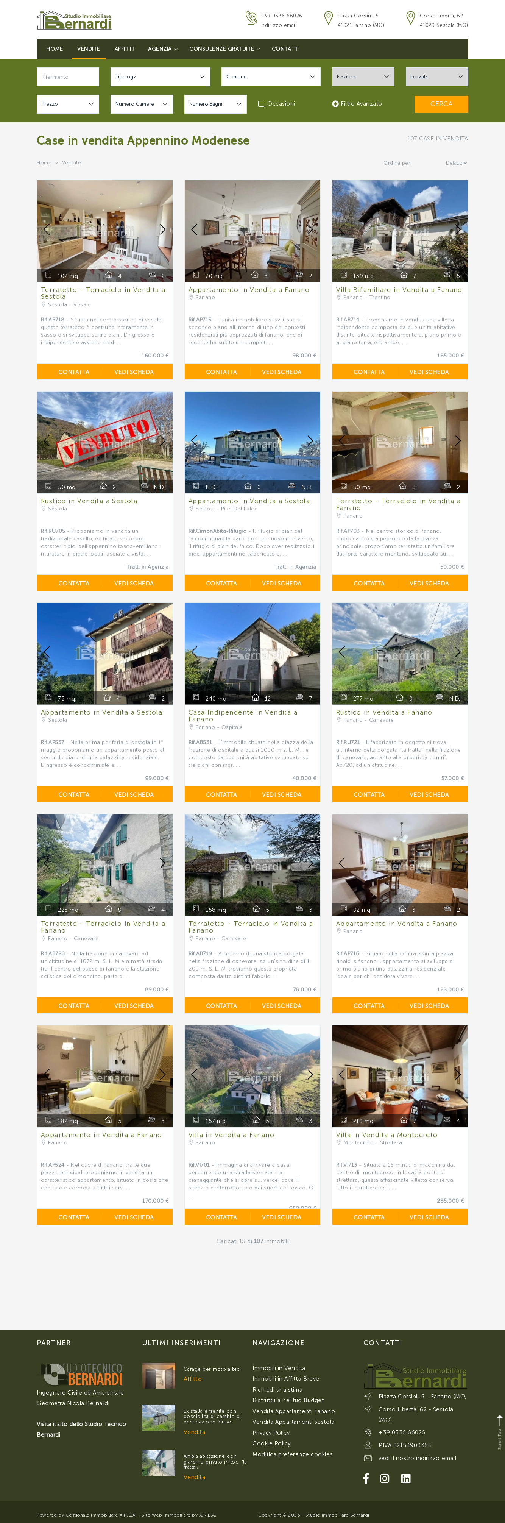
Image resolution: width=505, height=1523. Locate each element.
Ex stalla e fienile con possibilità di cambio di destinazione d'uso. (212, 1416)
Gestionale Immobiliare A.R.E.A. (101, 1515)
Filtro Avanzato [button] (357, 103)
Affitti (124, 49)
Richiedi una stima (277, 1389)
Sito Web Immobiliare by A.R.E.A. (179, 1515)
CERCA (441, 104)
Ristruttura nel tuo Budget (288, 1400)
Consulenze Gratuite (224, 49)
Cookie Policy (271, 1443)
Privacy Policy (271, 1432)
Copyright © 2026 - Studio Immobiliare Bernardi (313, 1515)
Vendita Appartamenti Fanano (293, 1411)
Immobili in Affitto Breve (286, 1378)
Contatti (285, 49)
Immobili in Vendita (278, 1368)
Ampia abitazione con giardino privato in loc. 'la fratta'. (215, 1461)
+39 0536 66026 (281, 16)
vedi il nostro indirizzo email (418, 1458)
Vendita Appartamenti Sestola (293, 1421)
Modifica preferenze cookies (292, 1454)
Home (54, 49)
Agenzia (163, 49)
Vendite (88, 49)
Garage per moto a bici (212, 1369)
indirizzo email (278, 25)
